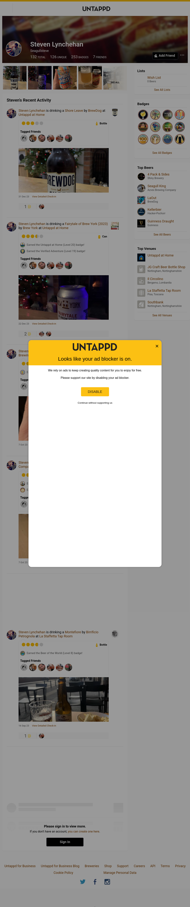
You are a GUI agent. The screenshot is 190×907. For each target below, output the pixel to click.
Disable (95, 392)
